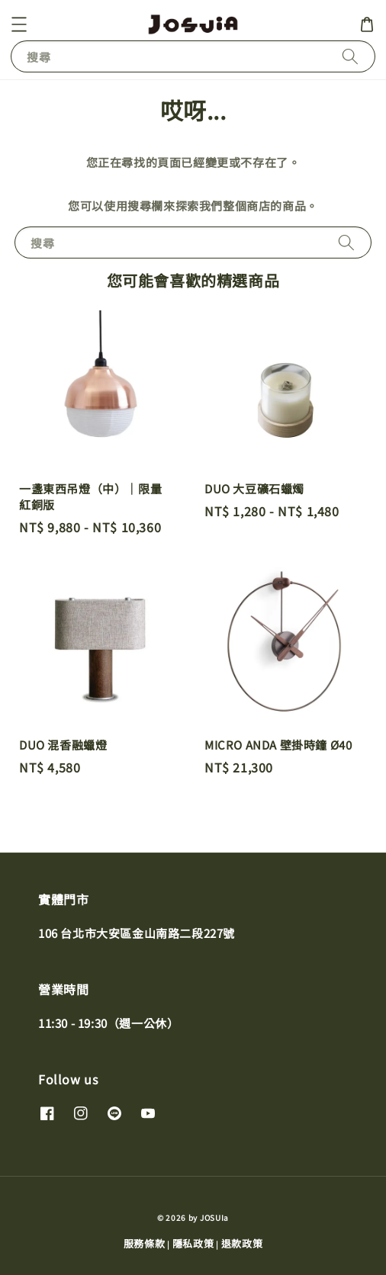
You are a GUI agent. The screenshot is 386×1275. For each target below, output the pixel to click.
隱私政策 (193, 1243)
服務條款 (145, 1243)
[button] (19, 24)
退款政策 (242, 1243)
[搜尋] (350, 56)
